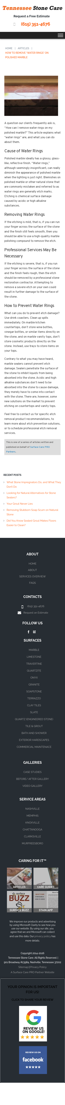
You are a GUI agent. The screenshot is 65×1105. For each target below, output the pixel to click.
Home (8, 48)
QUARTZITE (34, 670)
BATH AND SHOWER (33, 733)
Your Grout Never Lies (20, 503)
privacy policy (42, 936)
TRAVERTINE (34, 663)
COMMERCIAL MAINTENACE (34, 747)
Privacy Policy (38, 967)
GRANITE (34, 684)
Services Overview (32, 576)
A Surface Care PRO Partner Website (32, 972)
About (32, 570)
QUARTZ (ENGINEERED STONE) (34, 719)
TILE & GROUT (34, 726)
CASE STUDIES (32, 772)
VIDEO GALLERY (32, 785)
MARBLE (34, 649)
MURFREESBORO (32, 843)
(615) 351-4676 (35, 24)
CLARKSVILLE (32, 836)
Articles (23, 48)
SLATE (34, 712)
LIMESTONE (34, 656)
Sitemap (23, 967)
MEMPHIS (32, 815)
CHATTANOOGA (32, 829)
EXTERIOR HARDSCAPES (34, 740)
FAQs (32, 582)
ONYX (34, 677)
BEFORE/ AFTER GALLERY (32, 779)
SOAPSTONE (34, 691)
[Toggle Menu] (60, 35)
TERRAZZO (34, 698)
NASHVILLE (32, 808)
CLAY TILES (34, 705)
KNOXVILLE (32, 822)
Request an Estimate (35, 612)
